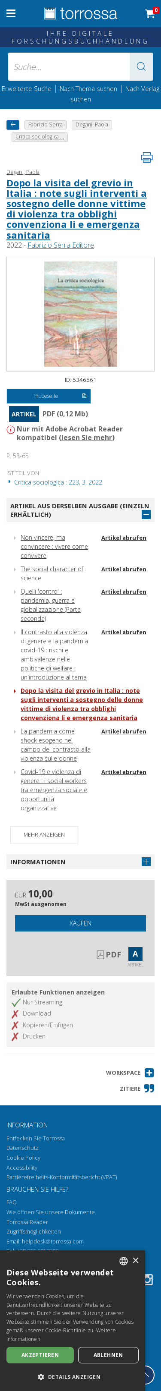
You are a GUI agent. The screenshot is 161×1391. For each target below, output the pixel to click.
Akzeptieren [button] (40, 1355)
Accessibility (21, 1167)
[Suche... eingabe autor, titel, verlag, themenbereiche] (80, 67)
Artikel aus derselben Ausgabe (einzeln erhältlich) (79, 510)
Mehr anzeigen (44, 834)
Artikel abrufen (123, 537)
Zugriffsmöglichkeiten (33, 1231)
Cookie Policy (23, 1157)
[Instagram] (147, 1281)
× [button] (135, 1261)
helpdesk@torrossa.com (53, 1241)
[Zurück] (12, 125)
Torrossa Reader (27, 1222)
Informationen (38, 861)
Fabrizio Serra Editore (60, 245)
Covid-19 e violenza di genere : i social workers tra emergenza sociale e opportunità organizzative (54, 790)
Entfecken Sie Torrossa (35, 1138)
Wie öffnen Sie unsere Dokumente (50, 1212)
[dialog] (72, 1320)
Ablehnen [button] (108, 1355)
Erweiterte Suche (27, 88)
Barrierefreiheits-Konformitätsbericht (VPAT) (61, 1177)
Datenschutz (22, 1148)
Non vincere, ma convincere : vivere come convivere (54, 546)
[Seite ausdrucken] (147, 157)
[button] (141, 67)
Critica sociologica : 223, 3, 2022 (54, 482)
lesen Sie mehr (86, 437)
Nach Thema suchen (88, 88)
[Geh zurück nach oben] (145, 1375)
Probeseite (59, 396)
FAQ (11, 1202)
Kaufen (80, 923)
